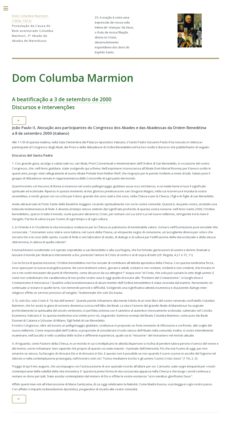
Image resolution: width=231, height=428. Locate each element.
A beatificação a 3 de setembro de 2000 (61, 99)
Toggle (8, 8)
